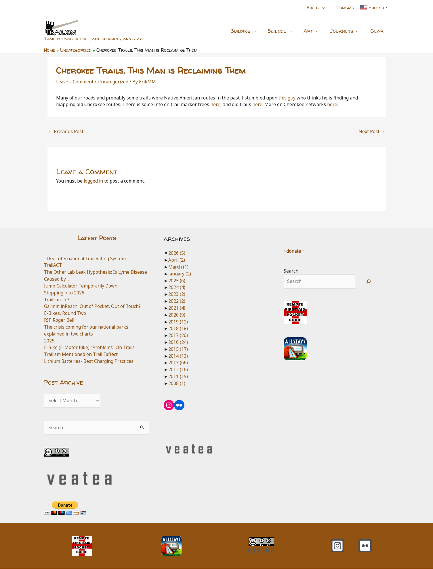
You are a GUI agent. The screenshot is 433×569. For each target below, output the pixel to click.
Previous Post (65, 131)
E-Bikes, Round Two (65, 313)
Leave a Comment (75, 81)
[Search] (368, 281)
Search (291, 271)
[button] (326, 7)
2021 (176, 308)
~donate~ (294, 251)
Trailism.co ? (57, 299)
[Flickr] (365, 546)
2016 (178, 342)
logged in (94, 181)
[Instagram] (337, 546)
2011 (178, 376)
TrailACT (53, 265)
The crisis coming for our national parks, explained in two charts (88, 330)
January (180, 274)
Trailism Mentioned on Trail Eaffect (82, 354)
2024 (176, 287)
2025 (49, 341)
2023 (176, 294)
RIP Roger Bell (59, 320)
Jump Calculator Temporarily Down (82, 286)
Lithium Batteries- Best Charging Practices (90, 361)
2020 (176, 315)
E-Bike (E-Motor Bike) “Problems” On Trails (90, 347)
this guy (287, 98)
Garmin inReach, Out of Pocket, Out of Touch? (93, 306)
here (215, 104)
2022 (176, 301)
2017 (178, 335)
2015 (178, 349)
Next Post (371, 131)
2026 (176, 253)
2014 (178, 356)
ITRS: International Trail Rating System (86, 258)
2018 (178, 328)
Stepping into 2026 (64, 293)
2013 (178, 362)
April (177, 260)
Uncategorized (114, 81)
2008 (176, 383)
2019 (178, 322)
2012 (178, 369)
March (178, 267)
